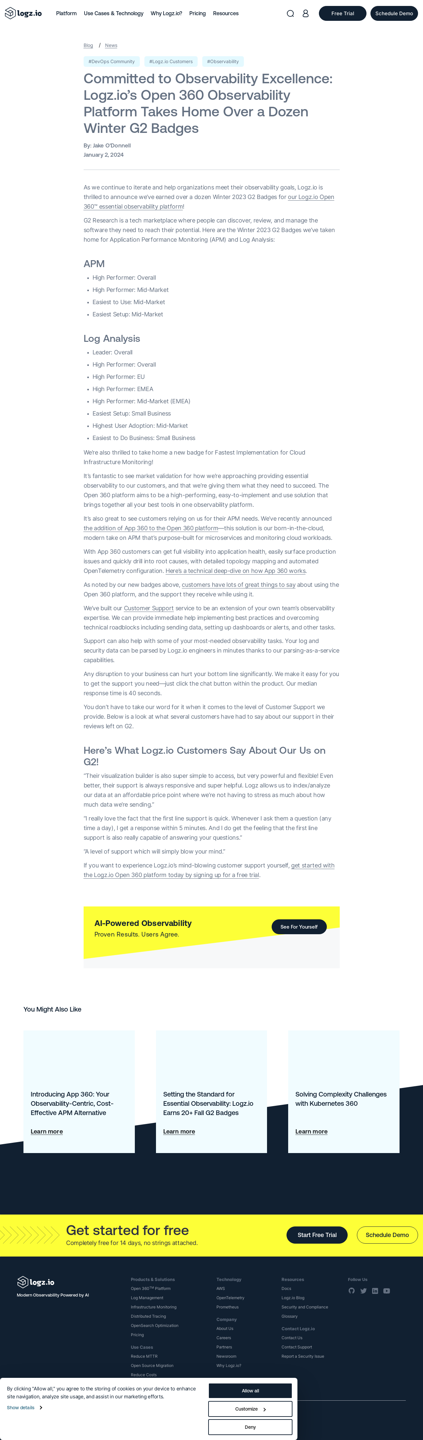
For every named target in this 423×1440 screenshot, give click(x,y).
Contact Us (292, 1337)
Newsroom (226, 1356)
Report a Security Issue (303, 1356)
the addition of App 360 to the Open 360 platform (151, 528)
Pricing (197, 13)
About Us (224, 1328)
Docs (286, 1288)
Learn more (47, 1131)
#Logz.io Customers (171, 61)
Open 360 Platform (151, 1288)
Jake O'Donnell (112, 145)
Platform (66, 13)
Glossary (290, 1316)
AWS (220, 1288)
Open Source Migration (152, 1365)
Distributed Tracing (148, 1316)
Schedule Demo (387, 1234)
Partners (224, 1346)
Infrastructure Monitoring (153, 1306)
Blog (88, 45)
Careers (223, 1337)
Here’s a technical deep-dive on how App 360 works (235, 570)
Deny (250, 1427)
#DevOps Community (112, 61)
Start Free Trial (317, 1234)
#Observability (223, 61)
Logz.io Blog (293, 1297)
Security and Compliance (305, 1306)
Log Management (147, 1297)
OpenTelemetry (230, 1297)
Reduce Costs (144, 1374)
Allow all (250, 1390)
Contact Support (297, 1346)
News (111, 45)
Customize (250, 1409)
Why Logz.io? (166, 13)
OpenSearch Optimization (154, 1325)
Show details (20, 1407)
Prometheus (227, 1306)
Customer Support (149, 608)
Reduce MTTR (144, 1356)
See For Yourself (299, 927)
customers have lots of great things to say (238, 584)
